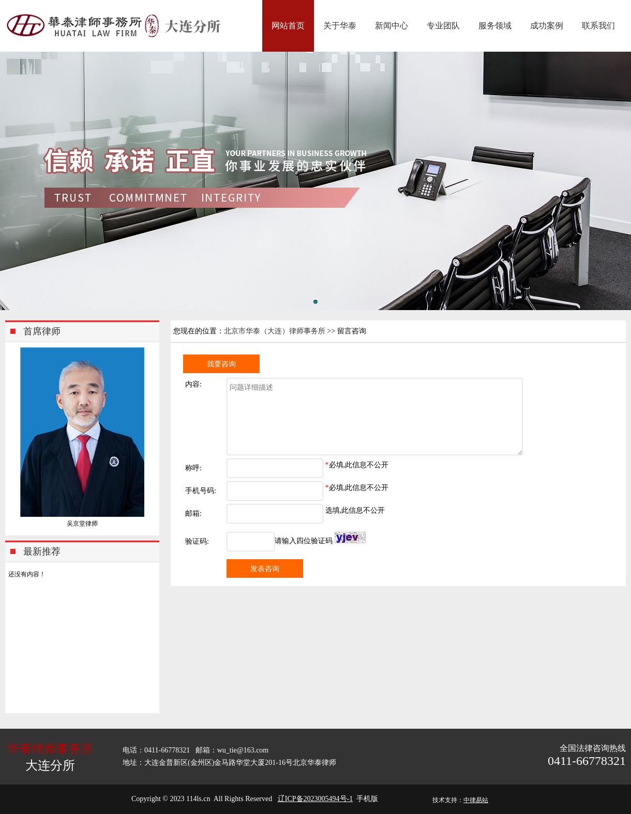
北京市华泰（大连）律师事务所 (274, 331)
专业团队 (443, 25)
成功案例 (546, 25)
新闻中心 (391, 25)
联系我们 (598, 25)
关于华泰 (339, 25)
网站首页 (288, 25)
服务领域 (495, 25)
